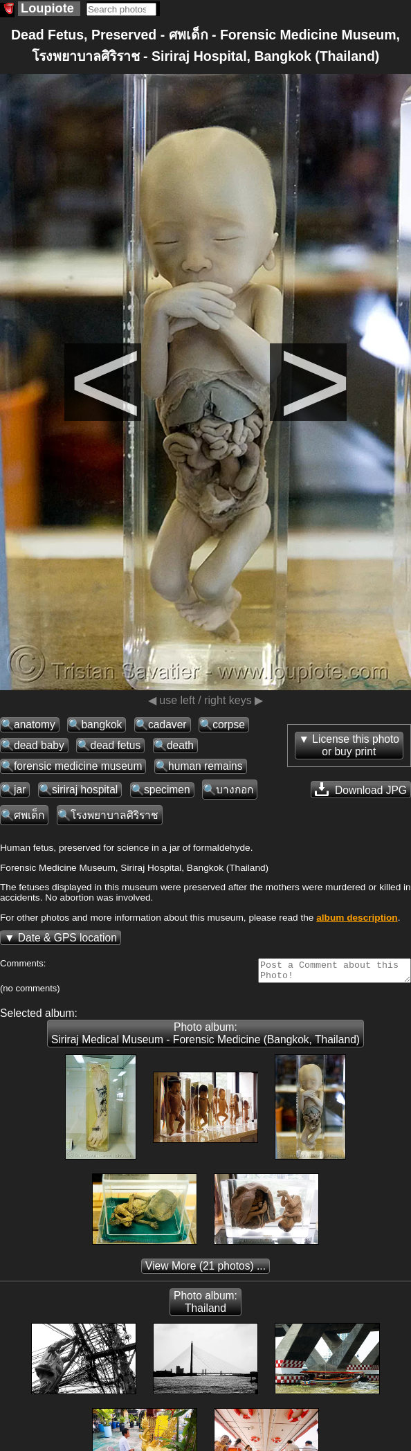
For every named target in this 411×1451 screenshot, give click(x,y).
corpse (228, 724)
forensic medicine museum (78, 766)
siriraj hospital (85, 789)
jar (20, 789)
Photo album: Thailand (205, 1306)
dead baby (39, 745)
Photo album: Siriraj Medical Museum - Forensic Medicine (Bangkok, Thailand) (205, 1037)
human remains (205, 766)
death (180, 745)
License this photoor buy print (355, 745)
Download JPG (361, 789)
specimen (167, 789)
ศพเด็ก (29, 815)
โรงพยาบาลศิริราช (114, 815)
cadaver (167, 724)
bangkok (101, 724)
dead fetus (115, 745)
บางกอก (234, 789)
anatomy (34, 724)
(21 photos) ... (205, 1270)
